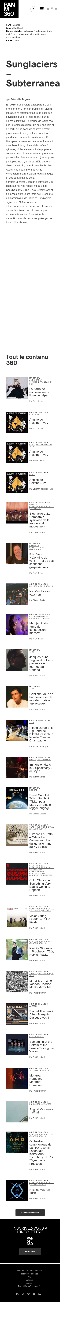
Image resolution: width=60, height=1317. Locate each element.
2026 (37, 414)
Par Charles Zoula (37, 600)
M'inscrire (30, 1252)
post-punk (18, 34)
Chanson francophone (36, 546)
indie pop (40, 31)
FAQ (29, 1277)
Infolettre (29, 1280)
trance (33, 974)
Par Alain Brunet (36, 401)
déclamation (44, 760)
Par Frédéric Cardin (37, 532)
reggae (33, 790)
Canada (16, 25)
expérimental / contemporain (37, 872)
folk (31, 1104)
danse (32, 505)
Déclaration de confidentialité (29, 1270)
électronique (37, 866)
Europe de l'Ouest (39, 618)
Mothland (18, 28)
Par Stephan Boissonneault (40, 489)
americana (35, 380)
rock (32, 414)
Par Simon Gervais (37, 460)
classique (35, 509)
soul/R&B (43, 586)
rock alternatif (32, 34)
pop (31, 384)
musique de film (39, 875)
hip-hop (33, 586)
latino (32, 616)
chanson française (40, 382)
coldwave (28, 31)
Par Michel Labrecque (38, 746)
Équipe (29, 1283)
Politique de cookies (29, 1274)
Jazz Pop (39, 1070)
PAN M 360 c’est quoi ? (29, 1286)
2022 (16, 40)
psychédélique (44, 444)
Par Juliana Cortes (37, 777)
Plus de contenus (30, 1212)
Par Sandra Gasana (37, 814)
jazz (31, 652)
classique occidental (41, 507)
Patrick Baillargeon (20, 99)
